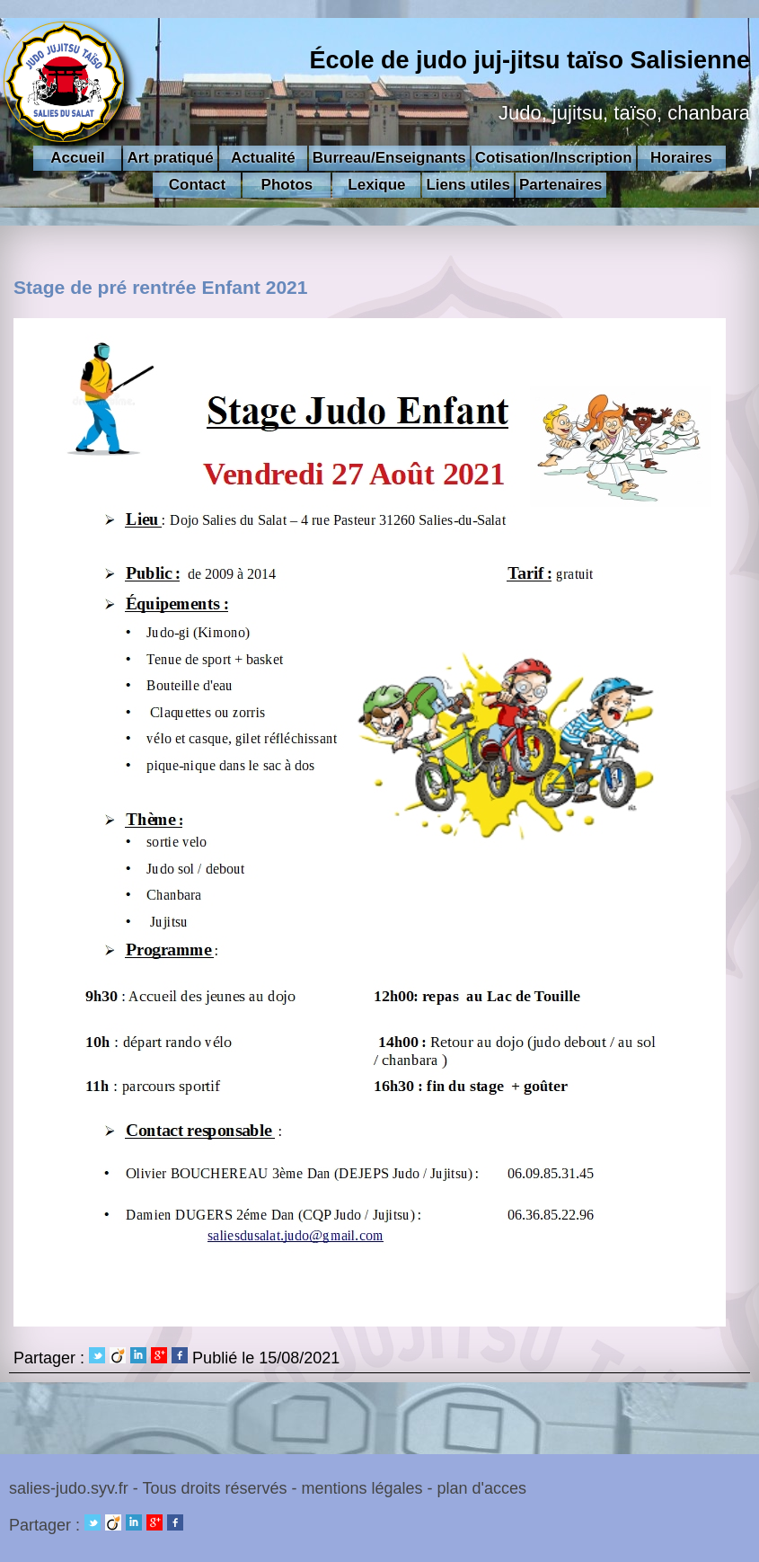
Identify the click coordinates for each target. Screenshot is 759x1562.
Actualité (263, 157)
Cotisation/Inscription (553, 157)
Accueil (77, 157)
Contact (197, 184)
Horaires (681, 157)
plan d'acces (482, 1488)
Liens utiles (468, 184)
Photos (287, 184)
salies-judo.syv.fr (68, 1488)
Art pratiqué (170, 157)
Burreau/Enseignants (389, 157)
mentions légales (361, 1488)
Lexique (376, 184)
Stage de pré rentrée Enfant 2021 (160, 287)
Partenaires (561, 184)
